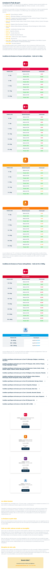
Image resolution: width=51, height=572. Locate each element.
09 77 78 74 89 (32, 565)
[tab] (25, 360)
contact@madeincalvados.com (22, 565)
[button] (25, 360)
